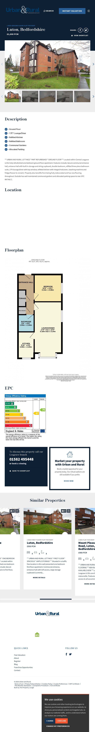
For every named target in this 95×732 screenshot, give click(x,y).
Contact (17, 670)
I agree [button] (49, 721)
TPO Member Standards (23, 685)
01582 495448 (21, 459)
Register (17, 661)
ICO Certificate (55, 685)
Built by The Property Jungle (24, 687)
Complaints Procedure (41, 685)
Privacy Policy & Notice (32, 684)
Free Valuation (19, 655)
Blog (16, 664)
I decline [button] (61, 721)
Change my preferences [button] (58, 726)
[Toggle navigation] (88, 11)
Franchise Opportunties (23, 667)
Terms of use (19, 684)
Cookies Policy (47, 684)
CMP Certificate (74, 684)
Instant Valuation (72, 11)
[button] (2, 64)
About (16, 658)
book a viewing (19, 463)
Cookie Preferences (60, 684)
